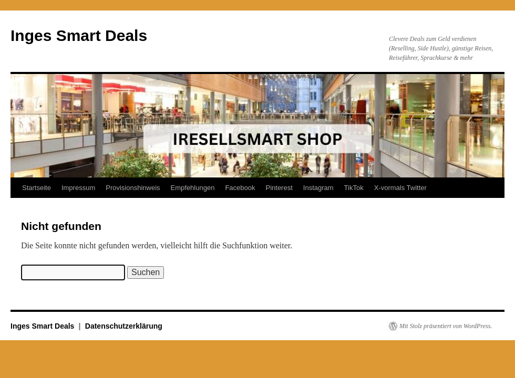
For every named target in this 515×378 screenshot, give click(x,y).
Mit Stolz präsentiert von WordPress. (445, 326)
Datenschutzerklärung (123, 326)
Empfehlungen (193, 188)
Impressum (78, 188)
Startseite (36, 188)
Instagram (318, 188)
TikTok (354, 188)
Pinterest (278, 188)
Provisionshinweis (133, 188)
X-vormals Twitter (400, 188)
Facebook (240, 188)
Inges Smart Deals (79, 35)
